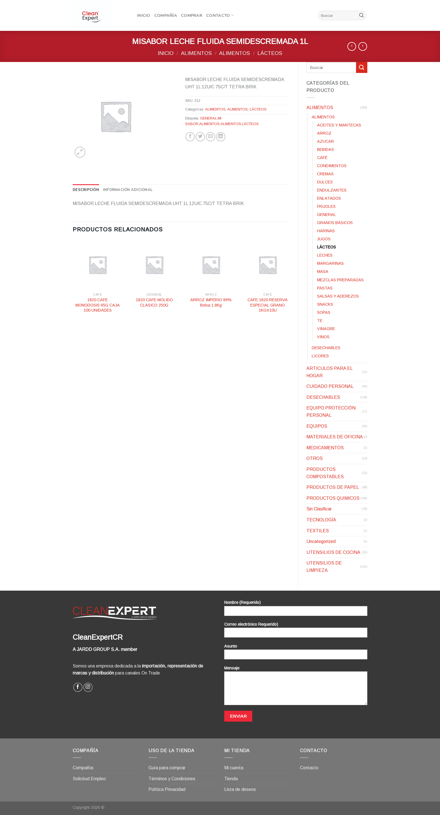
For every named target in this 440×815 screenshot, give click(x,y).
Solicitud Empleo (89, 778)
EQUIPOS (316, 426)
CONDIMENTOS (332, 166)
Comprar (191, 15)
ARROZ (324, 133)
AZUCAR (325, 141)
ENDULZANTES (332, 190)
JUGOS (324, 239)
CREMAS (325, 174)
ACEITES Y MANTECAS (339, 125)
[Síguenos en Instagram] (88, 687)
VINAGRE (326, 328)
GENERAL (326, 214)
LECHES (325, 255)
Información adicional (127, 189)
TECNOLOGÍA (321, 519)
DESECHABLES (326, 348)
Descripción (86, 189)
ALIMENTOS (196, 53)
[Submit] (361, 15)
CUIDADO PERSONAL (330, 386)
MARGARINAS (330, 263)
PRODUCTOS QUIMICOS (332, 498)
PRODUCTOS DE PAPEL (332, 487)
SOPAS (323, 312)
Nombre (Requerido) (295, 610)
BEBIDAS (325, 149)
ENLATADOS (329, 198)
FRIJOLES (326, 206)
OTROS (314, 458)
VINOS (323, 337)
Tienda (231, 778)
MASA (322, 271)
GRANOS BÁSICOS (335, 222)
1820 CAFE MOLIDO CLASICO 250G (154, 302)
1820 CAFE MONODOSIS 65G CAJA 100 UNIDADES (97, 305)
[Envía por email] (210, 136)
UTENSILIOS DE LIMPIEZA (324, 567)
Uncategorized (321, 541)
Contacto (220, 15)
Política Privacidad (166, 789)
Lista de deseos (240, 789)
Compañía (165, 15)
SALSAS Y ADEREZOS (338, 296)
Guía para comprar (166, 767)
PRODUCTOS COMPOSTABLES (325, 473)
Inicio (143, 15)
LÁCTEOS (269, 53)
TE (319, 320)
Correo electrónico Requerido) (295, 631)
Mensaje (295, 687)
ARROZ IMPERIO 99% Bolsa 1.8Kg (211, 302)
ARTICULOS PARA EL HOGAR (329, 372)
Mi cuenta (233, 767)
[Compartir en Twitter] (200, 136)
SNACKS (325, 304)
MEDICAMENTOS (325, 447)
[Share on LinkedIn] (220, 136)
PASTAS (325, 288)
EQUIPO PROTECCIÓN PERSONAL (331, 412)
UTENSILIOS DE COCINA (333, 552)
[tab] (86, 189)
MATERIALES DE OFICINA (334, 436)
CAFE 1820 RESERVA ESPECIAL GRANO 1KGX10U (267, 305)
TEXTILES (317, 530)
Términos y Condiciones (171, 778)
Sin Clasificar (319, 509)
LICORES (320, 356)
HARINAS (326, 231)
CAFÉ (322, 157)
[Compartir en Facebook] (190, 136)
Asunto (295, 653)
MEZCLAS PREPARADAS (340, 280)
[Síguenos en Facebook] (77, 687)
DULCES (325, 182)
